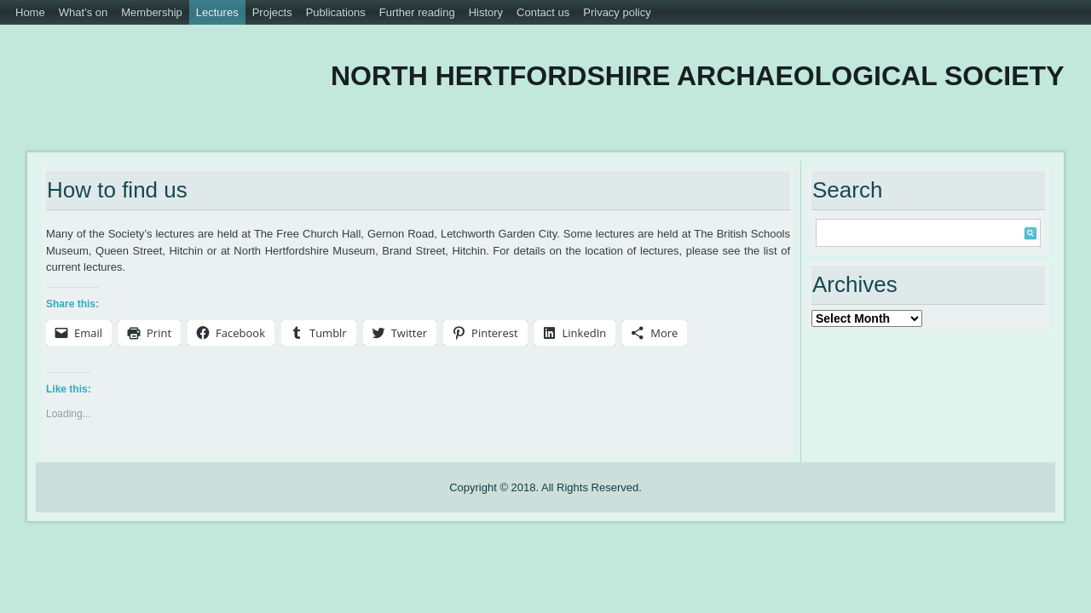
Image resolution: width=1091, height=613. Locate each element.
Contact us (543, 12)
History (486, 12)
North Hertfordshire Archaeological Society (638, 75)
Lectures (217, 12)
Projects (272, 12)
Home (30, 12)
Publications (336, 12)
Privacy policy (616, 12)
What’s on (83, 12)
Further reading (417, 12)
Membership (151, 12)
